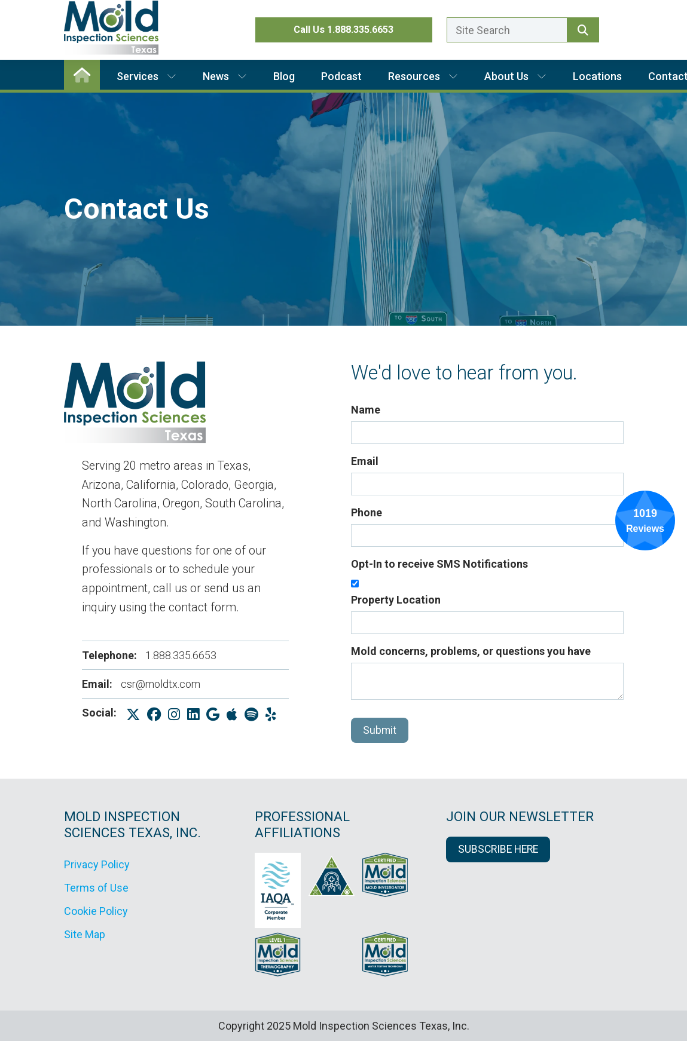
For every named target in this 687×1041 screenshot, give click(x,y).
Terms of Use (96, 887)
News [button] (225, 76)
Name (365, 409)
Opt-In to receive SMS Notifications (439, 564)
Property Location (396, 599)
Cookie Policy (96, 911)
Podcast (341, 76)
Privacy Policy (97, 864)
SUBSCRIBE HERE (498, 849)
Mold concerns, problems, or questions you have (471, 651)
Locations (597, 76)
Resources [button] (423, 76)
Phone (366, 512)
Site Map (84, 934)
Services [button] (146, 76)
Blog (284, 76)
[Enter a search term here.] (507, 29)
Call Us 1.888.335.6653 (343, 29)
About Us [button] (515, 76)
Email (364, 461)
